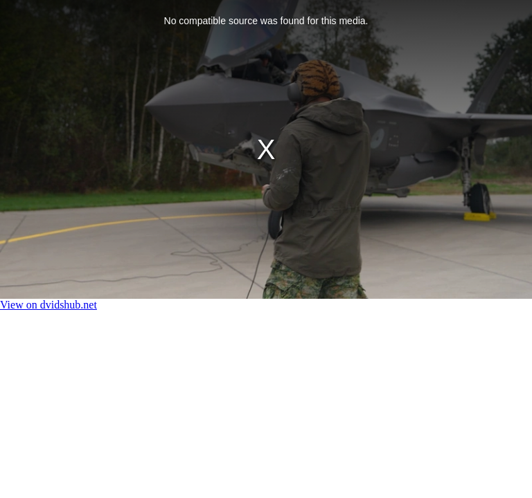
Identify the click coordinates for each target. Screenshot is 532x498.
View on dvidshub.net (48, 305)
